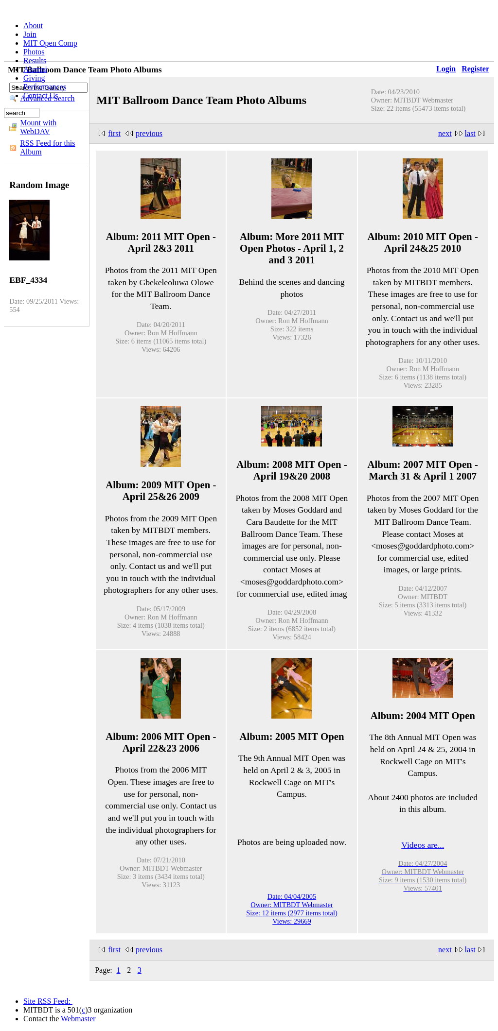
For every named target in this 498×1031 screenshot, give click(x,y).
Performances (44, 87)
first (114, 133)
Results (34, 60)
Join (29, 34)
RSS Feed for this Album (47, 147)
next (445, 133)
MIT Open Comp (50, 43)
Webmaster (78, 1018)
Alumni (35, 69)
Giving (34, 78)
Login (446, 69)
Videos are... (422, 845)
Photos (34, 52)
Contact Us (40, 95)
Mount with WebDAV (38, 127)
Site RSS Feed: (47, 1001)
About (33, 25)
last (470, 133)
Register (475, 69)
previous (149, 133)
